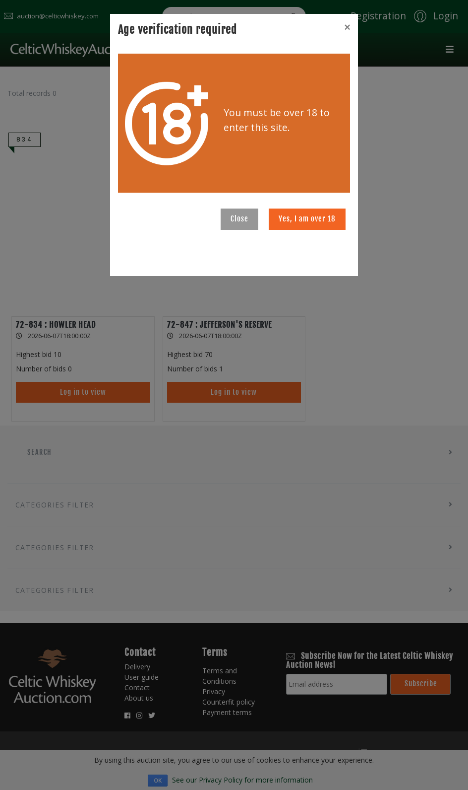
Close (239, 218)
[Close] (347, 27)
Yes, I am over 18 (307, 218)
